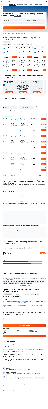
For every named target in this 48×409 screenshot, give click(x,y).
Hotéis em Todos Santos (37, 294)
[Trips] (1, 16)
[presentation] (37, 44)
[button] (2, 1)
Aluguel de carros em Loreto (38, 292)
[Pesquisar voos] (1, 5)
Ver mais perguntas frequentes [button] (25, 273)
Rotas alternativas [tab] (28, 282)
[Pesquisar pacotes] (1, 11)
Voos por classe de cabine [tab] (18, 284)
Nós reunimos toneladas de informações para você (26, 378)
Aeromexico (12, 238)
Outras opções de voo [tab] (19, 282)
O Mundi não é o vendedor (26, 376)
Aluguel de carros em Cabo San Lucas (12, 292)
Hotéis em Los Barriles (9, 296)
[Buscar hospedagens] (1, 7)
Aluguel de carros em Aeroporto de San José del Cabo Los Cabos (25, 290)
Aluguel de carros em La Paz (24, 292)
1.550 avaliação (12, 241)
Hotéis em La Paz (8, 294)
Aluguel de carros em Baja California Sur (12, 290)
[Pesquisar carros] (1, 9)
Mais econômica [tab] (9, 42)
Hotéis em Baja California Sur (11, 293)
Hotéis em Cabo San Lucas (23, 293)
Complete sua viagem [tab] (10, 282)
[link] (11, 92)
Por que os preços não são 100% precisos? (26, 379)
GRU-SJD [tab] (28, 188)
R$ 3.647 (28, 16)
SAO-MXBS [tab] (23, 188)
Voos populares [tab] (9, 284)
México (9, 33)
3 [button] (43, 162)
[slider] (46, 107)
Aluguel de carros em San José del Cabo (38, 290)
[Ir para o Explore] (1, 13)
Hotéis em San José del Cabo (38, 293)
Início (5, 33)
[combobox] (20, 17)
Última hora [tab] (20, 42)
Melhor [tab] (15, 42)
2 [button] (41, 162)
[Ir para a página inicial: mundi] (7, 1)
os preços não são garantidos (26, 373)
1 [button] (39, 162)
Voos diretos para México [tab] (38, 282)
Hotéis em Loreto (22, 294)
